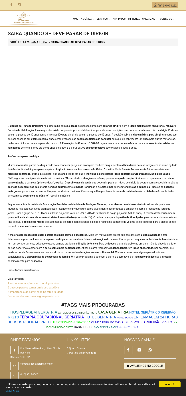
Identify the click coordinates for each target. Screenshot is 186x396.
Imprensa (134, 18)
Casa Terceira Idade (105, 327)
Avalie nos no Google (145, 365)
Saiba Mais (12, 391)
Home (75, 18)
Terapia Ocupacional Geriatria (52, 317)
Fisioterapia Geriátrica (71, 322)
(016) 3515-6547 (29, 374)
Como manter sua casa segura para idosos (34, 296)
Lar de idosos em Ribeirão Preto (77, 312)
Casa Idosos (83, 327)
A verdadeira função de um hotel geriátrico (33, 283)
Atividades (119, 18)
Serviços (103, 18)
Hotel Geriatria (100, 317)
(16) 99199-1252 (165, 5)
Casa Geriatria (113, 312)
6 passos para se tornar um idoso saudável (34, 287)
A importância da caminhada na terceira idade (35, 292)
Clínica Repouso (102, 322)
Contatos (167, 18)
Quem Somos (76, 348)
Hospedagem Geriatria (33, 312)
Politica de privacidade (81, 352)
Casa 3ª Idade (128, 327)
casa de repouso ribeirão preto (143, 322)
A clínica (87, 18)
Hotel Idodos (125, 317)
